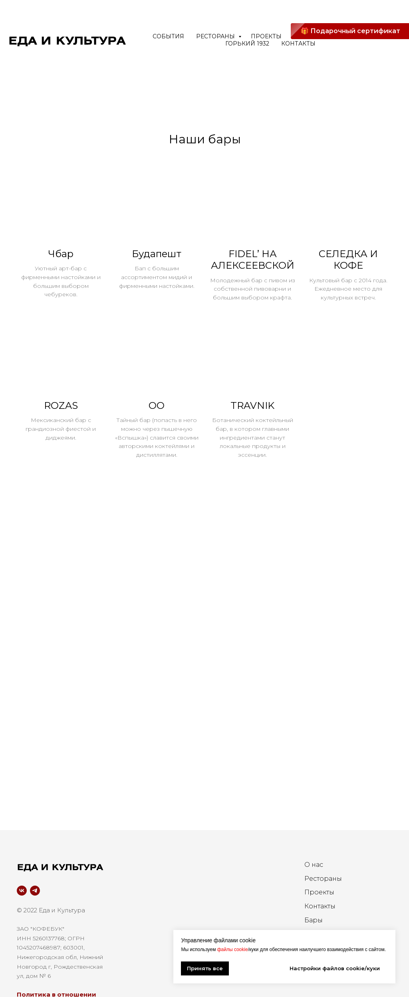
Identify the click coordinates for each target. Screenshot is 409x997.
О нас (313, 873)
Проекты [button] (266, 36)
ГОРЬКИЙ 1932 (247, 43)
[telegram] (35, 899)
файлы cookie (232, 949)
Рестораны (216, 36)
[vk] (22, 899)
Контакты (298, 43)
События (168, 36)
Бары (313, 929)
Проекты (319, 901)
